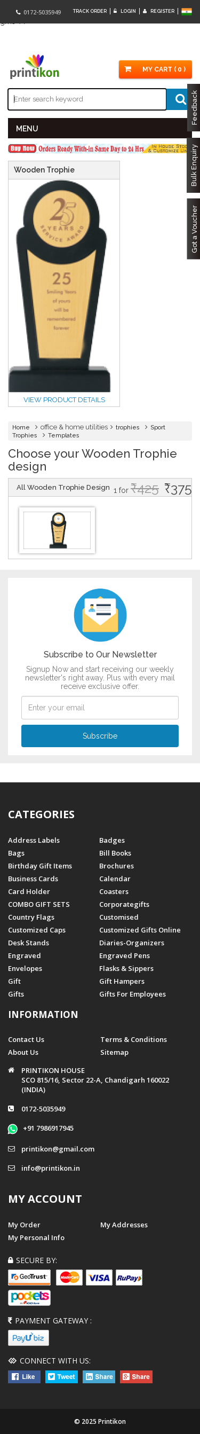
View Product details (64, 400)
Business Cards (33, 878)
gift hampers (122, 981)
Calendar (115, 878)
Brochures (116, 866)
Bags (16, 853)
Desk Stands (28, 942)
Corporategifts (124, 904)
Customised (119, 917)
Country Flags (31, 917)
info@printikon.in (50, 1168)
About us (23, 1052)
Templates (63, 435)
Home (21, 427)
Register (158, 11)
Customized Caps (37, 930)
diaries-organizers (131, 942)
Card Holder (29, 891)
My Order (24, 1224)
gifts (16, 994)
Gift (14, 981)
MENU (27, 128)
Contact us (26, 1039)
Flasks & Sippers (126, 968)
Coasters (114, 891)
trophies (128, 427)
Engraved (24, 955)
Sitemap (114, 1052)
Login (125, 11)
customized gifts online (140, 930)
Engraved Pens (124, 955)
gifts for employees (132, 994)
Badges (112, 840)
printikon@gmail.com (57, 1149)
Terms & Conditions (133, 1039)
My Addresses (124, 1224)
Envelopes (25, 968)
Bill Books (115, 853)
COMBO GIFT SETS (39, 904)
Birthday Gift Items (40, 866)
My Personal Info (36, 1237)
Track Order (90, 11)
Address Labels (34, 840)
